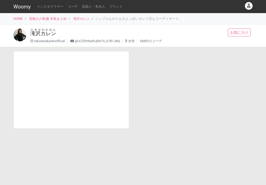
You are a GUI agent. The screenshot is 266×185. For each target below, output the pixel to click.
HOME (18, 19)
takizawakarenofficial (49, 41)
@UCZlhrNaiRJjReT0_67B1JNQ (97, 41)
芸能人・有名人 (93, 6)
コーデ (73, 6)
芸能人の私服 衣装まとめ (48, 19)
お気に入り (239, 32)
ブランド (116, 6)
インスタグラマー (50, 6)
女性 (131, 41)
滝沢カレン (81, 19)
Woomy (22, 7)
